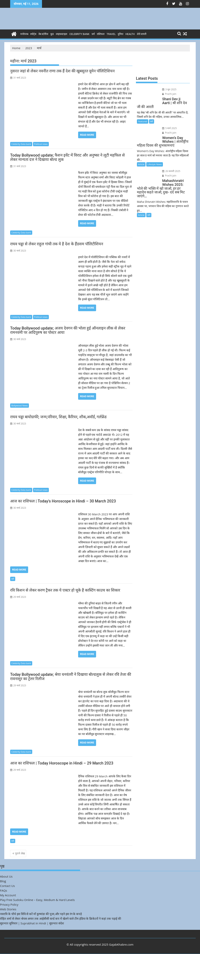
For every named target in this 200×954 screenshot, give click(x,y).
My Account (8, 895)
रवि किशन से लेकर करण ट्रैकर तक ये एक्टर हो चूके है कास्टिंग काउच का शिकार (65, 590)
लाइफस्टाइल (61, 34)
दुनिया (120, 34)
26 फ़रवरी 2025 (171, 171)
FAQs (3, 890)
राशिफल (100, 34)
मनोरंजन (24, 34)
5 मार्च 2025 (169, 128)
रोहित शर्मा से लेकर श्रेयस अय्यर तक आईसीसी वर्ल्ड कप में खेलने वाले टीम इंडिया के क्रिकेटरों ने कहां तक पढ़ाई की (60, 918)
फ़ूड (52, 34)
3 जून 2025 (169, 89)
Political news (41, 144)
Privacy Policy (9, 904)
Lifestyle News (154, 164)
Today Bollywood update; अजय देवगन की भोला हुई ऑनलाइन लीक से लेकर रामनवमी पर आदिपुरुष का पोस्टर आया (67, 330)
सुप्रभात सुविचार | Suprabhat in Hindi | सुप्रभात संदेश (32, 923)
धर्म (93, 34)
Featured (142, 121)
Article (141, 164)
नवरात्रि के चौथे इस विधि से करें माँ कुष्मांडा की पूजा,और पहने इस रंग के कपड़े (41, 914)
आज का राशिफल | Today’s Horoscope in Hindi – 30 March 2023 (63, 501)
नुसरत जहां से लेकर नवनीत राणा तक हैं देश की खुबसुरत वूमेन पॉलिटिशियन (62, 71)
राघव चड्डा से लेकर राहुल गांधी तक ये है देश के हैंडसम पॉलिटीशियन (56, 244)
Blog (3, 881)
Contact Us (7, 886)
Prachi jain (169, 94)
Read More (87, 134)
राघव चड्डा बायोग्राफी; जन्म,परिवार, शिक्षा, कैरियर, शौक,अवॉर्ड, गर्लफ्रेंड (58, 417)
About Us (6, 876)
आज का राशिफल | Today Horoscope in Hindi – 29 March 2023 (61, 763)
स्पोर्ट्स (33, 34)
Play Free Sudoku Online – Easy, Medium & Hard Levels (37, 900)
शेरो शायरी (141, 34)
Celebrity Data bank (21, 144)
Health (130, 34)
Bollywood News (19, 405)
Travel (111, 34)
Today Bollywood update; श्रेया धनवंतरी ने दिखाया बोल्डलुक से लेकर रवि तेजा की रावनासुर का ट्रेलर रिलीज (70, 676)
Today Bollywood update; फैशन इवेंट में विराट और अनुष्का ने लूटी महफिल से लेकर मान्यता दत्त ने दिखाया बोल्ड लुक (67, 157)
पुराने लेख (20, 853)
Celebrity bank (79, 34)
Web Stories (8, 909)
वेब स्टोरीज (43, 34)
